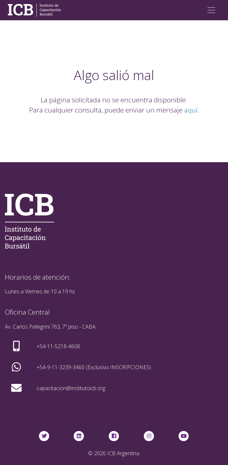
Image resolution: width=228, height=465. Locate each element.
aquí (191, 109)
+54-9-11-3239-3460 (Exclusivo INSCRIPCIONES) (94, 367)
